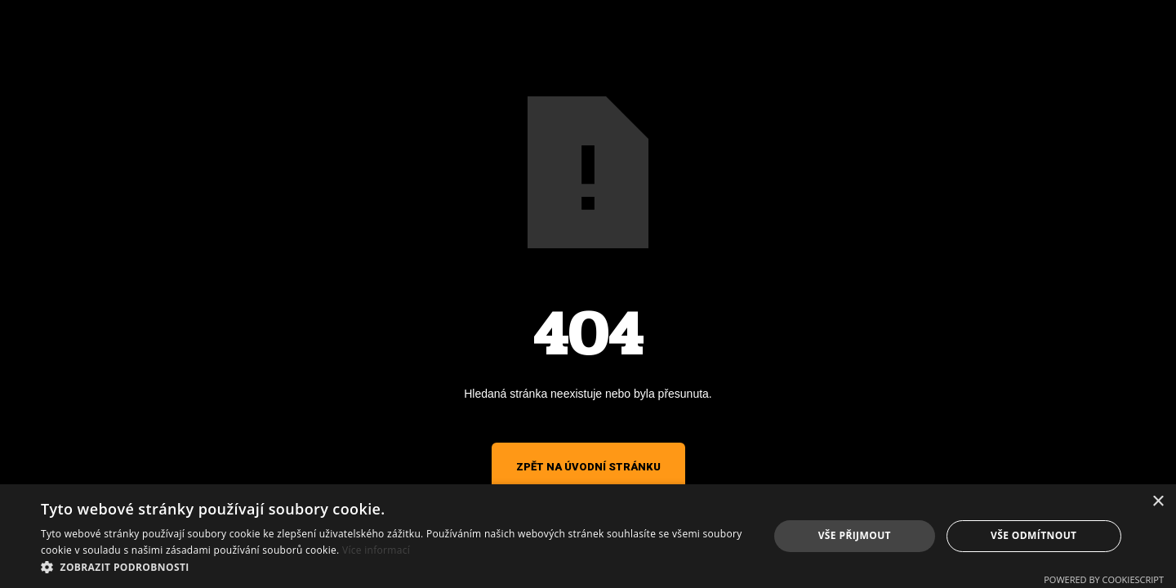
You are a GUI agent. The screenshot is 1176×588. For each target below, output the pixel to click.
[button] (394, 567)
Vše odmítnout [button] (1033, 535)
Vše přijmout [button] (854, 535)
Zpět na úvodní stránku (588, 467)
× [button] (1158, 502)
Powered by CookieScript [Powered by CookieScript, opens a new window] (1104, 579)
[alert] (588, 536)
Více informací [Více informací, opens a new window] (376, 550)
